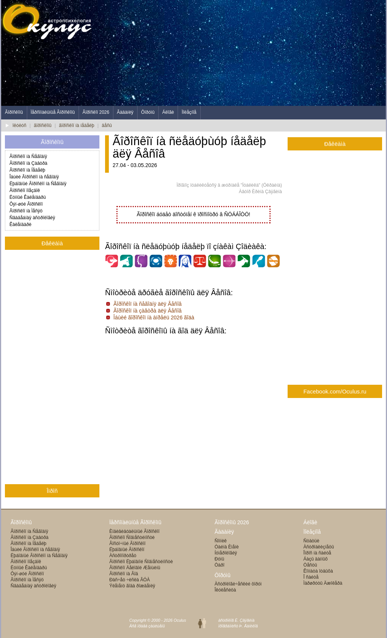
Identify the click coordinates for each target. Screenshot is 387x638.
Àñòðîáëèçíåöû (318, 547)
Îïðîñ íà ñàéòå (317, 553)
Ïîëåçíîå (189, 112)
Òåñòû (310, 565)
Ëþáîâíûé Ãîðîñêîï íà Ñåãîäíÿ (38, 183)
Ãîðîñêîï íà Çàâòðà (28, 163)
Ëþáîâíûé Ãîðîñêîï (126, 549)
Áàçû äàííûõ (315, 559)
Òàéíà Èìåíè (227, 547)
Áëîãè (168, 112)
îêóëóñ (19, 125)
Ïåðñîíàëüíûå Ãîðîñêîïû (53, 112)
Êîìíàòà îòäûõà (318, 571)
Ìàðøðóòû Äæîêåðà (322, 583)
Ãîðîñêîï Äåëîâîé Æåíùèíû (134, 567)
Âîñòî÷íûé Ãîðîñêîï (127, 543)
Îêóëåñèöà (225, 590)
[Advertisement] (248, 53)
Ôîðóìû (148, 112)
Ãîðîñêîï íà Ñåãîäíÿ (28, 156)
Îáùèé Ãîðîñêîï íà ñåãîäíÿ (34, 177)
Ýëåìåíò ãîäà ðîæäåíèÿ (132, 585)
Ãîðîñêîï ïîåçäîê (24, 190)
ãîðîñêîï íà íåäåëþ (76, 125)
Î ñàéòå (311, 577)
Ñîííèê (221, 541)
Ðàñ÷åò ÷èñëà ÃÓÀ (129, 579)
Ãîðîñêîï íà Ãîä (123, 573)
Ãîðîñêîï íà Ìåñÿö (25, 211)
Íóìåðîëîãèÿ (226, 553)
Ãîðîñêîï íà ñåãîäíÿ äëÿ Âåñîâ (147, 304)
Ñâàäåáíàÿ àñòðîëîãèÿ (32, 217)
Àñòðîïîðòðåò (122, 555)
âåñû (107, 125)
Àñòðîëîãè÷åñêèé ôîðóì (238, 584)
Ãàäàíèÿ (125, 112)
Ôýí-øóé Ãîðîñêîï (26, 204)
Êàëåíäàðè (20, 224)
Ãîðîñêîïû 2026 (232, 522)
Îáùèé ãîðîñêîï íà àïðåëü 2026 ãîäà (153, 317)
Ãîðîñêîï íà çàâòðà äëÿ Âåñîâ (147, 311)
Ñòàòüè (311, 541)
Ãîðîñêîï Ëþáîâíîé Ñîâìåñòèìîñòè (141, 561)
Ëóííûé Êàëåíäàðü (27, 197)
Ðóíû (219, 559)
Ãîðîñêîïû (14, 112)
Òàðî (219, 565)
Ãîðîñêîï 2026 (95, 112)
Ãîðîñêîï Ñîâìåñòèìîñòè (132, 537)
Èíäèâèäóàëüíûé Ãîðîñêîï (134, 531)
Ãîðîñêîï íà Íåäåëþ (27, 170)
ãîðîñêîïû (43, 125)
